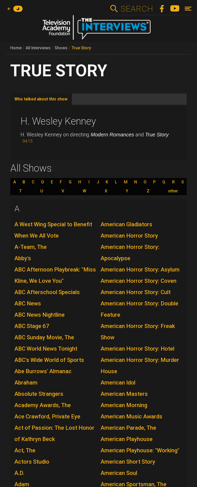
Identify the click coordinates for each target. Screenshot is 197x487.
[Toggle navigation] (188, 8)
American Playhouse (127, 439)
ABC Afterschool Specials (47, 292)
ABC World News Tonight (45, 348)
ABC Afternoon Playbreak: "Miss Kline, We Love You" (55, 275)
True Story (81, 47)
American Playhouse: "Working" (140, 450)
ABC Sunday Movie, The (44, 337)
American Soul (119, 473)
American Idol (118, 382)
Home (16, 47)
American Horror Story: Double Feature (139, 309)
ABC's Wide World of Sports (49, 360)
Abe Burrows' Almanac (43, 371)
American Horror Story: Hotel (137, 348)
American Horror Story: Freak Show (138, 332)
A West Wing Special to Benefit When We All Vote (53, 230)
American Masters (124, 394)
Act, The (24, 450)
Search (137, 8)
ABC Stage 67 (31, 326)
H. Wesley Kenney (58, 121)
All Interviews (38, 47)
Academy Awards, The (42, 405)
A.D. (19, 473)
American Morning (124, 405)
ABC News (27, 303)
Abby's (22, 258)
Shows (61, 47)
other (173, 191)
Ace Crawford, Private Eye (47, 416)
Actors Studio (31, 461)
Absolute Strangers (38, 394)
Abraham (25, 382)
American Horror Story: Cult (136, 292)
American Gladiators (126, 224)
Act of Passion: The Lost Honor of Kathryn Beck (54, 433)
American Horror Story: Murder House (140, 365)
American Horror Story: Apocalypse (130, 252)
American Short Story (128, 461)
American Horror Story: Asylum (140, 269)
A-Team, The (30, 247)
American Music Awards (131, 416)
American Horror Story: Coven (138, 281)
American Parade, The (128, 428)
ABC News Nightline (39, 315)
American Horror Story (129, 235)
